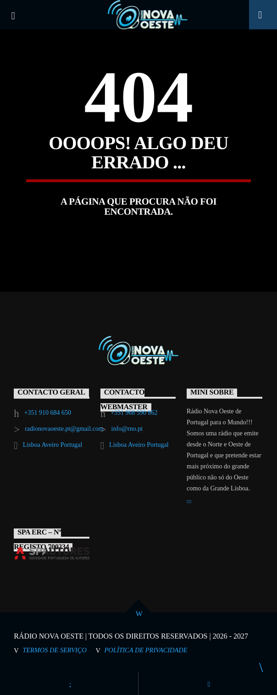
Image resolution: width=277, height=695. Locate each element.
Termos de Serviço (54, 650)
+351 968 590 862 (134, 412)
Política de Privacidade (146, 650)
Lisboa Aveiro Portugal (53, 444)
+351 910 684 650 (47, 412)
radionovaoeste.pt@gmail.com (64, 428)
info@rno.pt (127, 428)
